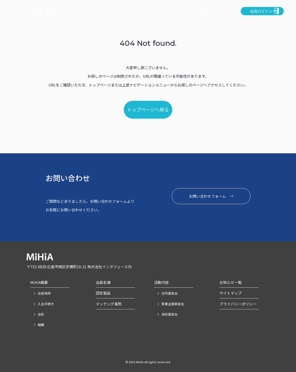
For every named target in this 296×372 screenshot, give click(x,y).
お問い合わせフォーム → (211, 196)
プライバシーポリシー (237, 304)
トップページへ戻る (148, 109)
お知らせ (228, 11)
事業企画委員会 (172, 303)
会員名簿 (140, 11)
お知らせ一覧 (230, 282)
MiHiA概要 (114, 11)
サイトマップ (230, 293)
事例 (184, 11)
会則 (41, 314)
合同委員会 (169, 293)
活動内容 (204, 11)
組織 (41, 324)
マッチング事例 (109, 304)
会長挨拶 (44, 293)
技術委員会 (169, 314)
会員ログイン (261, 11)
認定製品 (164, 11)
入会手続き (46, 303)
